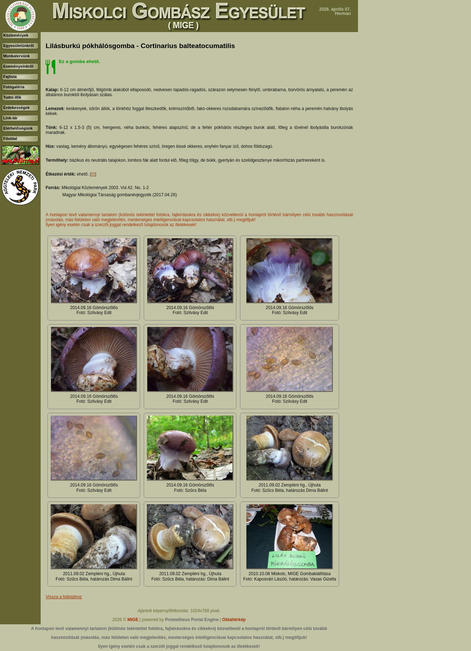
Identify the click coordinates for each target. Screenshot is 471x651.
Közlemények (15, 35)
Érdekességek (16, 107)
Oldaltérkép (234, 619)
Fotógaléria (13, 87)
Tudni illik (12, 97)
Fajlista (10, 76)
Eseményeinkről (18, 66)
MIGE (132, 619)
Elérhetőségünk (18, 128)
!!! (93, 174)
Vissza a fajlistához (64, 596)
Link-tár (10, 118)
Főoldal (10, 138)
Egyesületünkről (18, 45)
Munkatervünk (16, 56)
